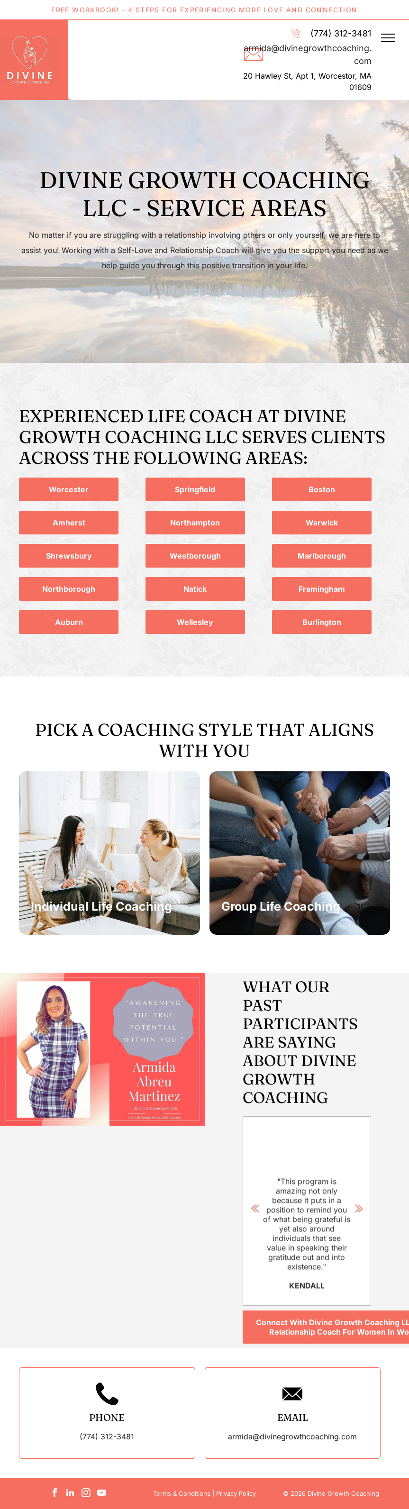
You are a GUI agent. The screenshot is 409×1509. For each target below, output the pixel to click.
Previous (255, 1207)
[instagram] (85, 1494)
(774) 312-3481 (340, 33)
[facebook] (54, 1494)
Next (359, 1207)
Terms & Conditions (181, 1493)
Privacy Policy (236, 1493)
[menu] (388, 38)
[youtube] (101, 1494)
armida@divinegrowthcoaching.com (292, 1436)
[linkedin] (70, 1494)
